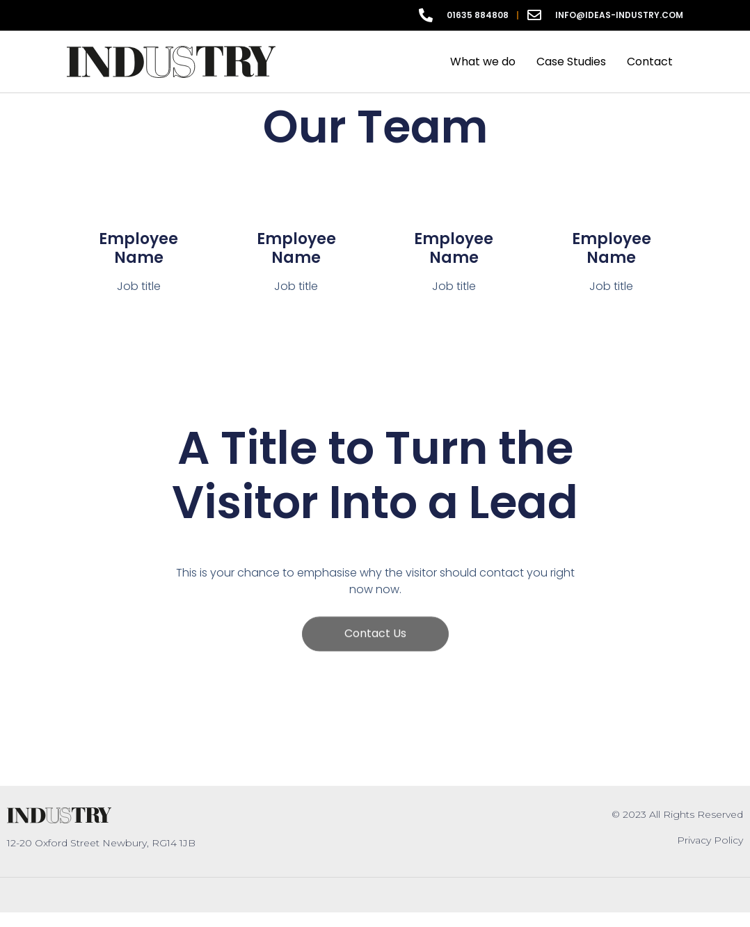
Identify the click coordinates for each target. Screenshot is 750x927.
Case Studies (571, 62)
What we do (483, 62)
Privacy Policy (710, 840)
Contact (650, 62)
